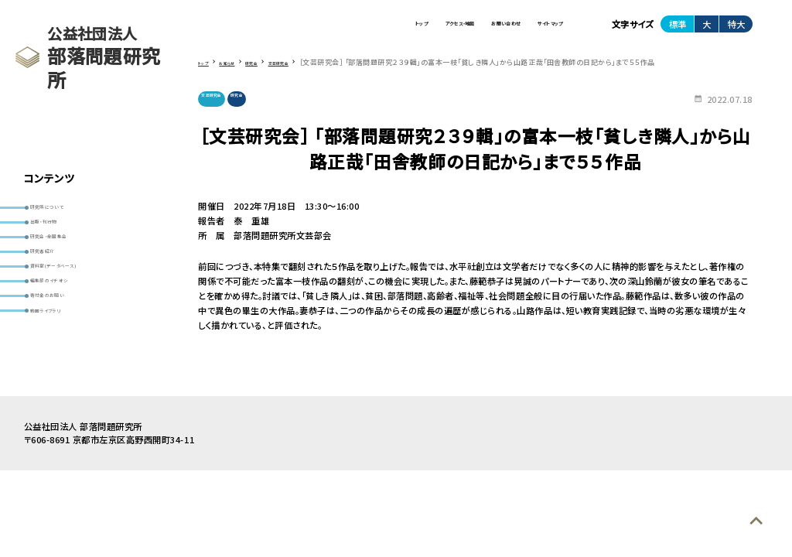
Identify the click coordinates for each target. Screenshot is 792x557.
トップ (296, 30)
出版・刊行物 (60, 236)
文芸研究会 (222, 111)
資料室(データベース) (78, 309)
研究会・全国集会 (69, 260)
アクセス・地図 (366, 30)
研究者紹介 (58, 284)
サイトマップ (533, 30)
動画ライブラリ (65, 382)
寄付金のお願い (66, 358)
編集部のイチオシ (70, 333)
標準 (677, 30)
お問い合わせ (451, 30)
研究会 (269, 111)
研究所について (66, 211)
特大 (736, 30)
